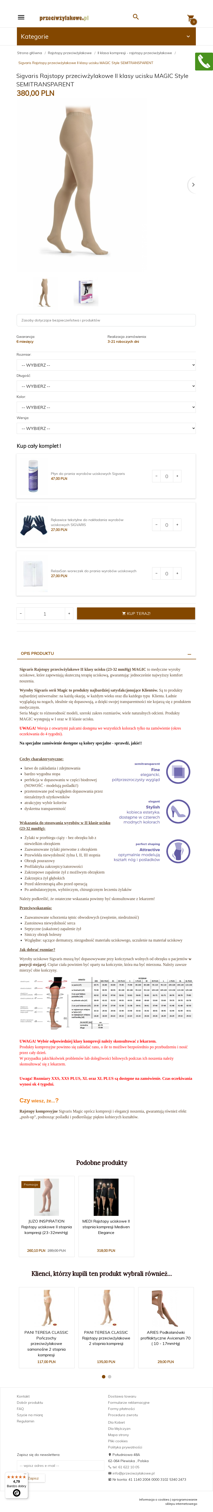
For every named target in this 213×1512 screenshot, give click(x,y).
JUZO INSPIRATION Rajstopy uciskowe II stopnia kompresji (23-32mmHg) (46, 1227)
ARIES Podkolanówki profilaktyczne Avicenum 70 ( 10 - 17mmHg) (166, 1338)
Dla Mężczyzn (119, 1428)
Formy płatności (121, 1409)
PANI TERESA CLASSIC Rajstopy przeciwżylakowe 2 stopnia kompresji (106, 1338)
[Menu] (25, 1475)
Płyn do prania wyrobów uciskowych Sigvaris (88, 473)
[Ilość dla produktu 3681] (167, 573)
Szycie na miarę (30, 1415)
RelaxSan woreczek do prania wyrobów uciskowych (93, 571)
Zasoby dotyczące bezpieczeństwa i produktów (60, 320)
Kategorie (106, 36)
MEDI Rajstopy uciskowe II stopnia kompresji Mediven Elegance (106, 1227)
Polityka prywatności (125, 1447)
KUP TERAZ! (136, 613)
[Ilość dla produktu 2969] (167, 525)
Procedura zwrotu (123, 1415)
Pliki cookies (118, 1441)
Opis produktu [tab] (37, 653)
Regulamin (25, 1421)
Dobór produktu (30, 1402)
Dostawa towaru (122, 1396)
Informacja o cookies (154, 1499)
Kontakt (23, 1396)
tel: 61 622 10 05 (123, 1467)
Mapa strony (118, 1435)
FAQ (20, 1409)
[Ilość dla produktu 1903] (167, 476)
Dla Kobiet (116, 1422)
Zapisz (31, 1478)
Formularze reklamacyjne (129, 1402)
